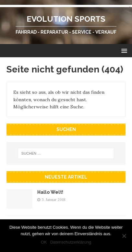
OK (44, 242)
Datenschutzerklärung (70, 242)
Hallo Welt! (50, 192)
